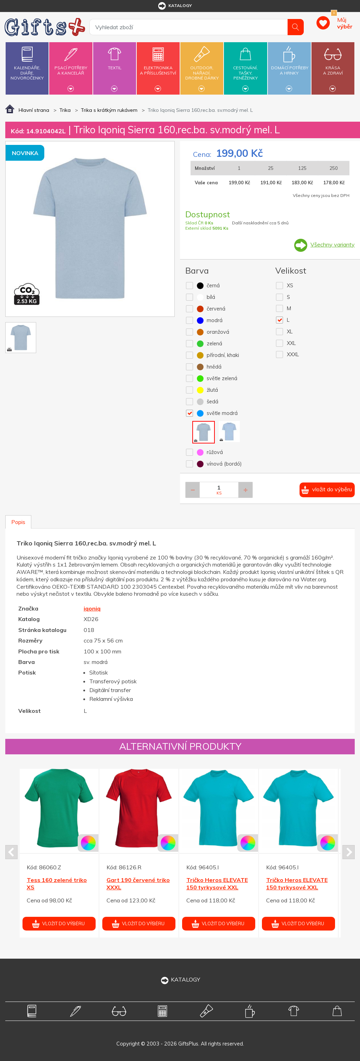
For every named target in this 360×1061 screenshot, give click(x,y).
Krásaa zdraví (333, 66)
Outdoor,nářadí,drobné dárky (202, 67)
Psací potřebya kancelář (70, 66)
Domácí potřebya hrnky (289, 66)
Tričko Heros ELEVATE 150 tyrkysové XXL (217, 883)
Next (348, 852)
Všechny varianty (332, 244)
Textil (114, 63)
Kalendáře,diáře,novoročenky (27, 62)
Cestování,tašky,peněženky (245, 67)
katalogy (174, 6)
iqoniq (92, 608)
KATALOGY (180, 979)
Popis (18, 521)
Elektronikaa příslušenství (158, 66)
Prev (11, 852)
